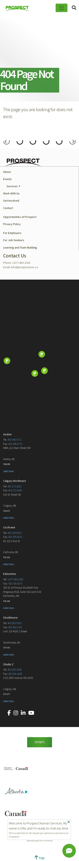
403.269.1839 (15, 674)
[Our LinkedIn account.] (23, 712)
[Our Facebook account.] (9, 712)
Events (7, 179)
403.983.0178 (15, 627)
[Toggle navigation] (61, 8)
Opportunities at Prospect (19, 217)
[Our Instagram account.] (15, 712)
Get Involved (11, 200)
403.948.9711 (14, 439)
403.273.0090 (15, 490)
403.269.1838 (14, 669)
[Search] (74, 8)
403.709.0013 (15, 537)
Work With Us (11, 193)
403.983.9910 (14, 623)
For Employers (12, 233)
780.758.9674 (15, 583)
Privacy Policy (12, 224)
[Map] (39, 361)
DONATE (40, 742)
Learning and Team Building (20, 247)
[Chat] (69, 851)
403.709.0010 (14, 533)
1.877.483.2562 (15, 579)
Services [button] (12, 186)
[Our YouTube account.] (31, 712)
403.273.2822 (14, 486)
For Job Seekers (13, 240)
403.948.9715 (15, 444)
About (7, 172)
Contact (8, 208)
